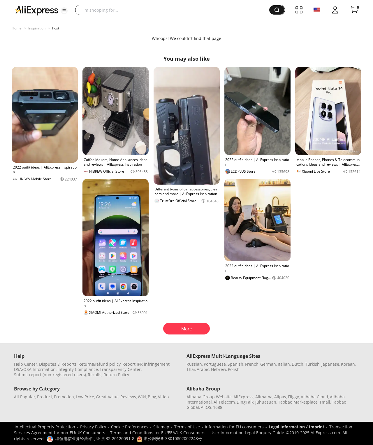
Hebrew (218, 369)
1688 (217, 407)
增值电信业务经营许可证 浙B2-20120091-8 (94, 438)
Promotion (64, 397)
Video (163, 397)
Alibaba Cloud (314, 397)
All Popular (24, 397)
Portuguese (215, 364)
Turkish (312, 364)
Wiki (142, 397)
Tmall (324, 402)
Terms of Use (187, 427)
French (251, 364)
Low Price (85, 397)
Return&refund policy (99, 364)
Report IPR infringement (146, 364)
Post (55, 28)
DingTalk (245, 402)
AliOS (206, 407)
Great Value (107, 397)
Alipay (280, 397)
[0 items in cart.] (354, 10)
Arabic (203, 369)
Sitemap (161, 427)
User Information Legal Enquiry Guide (247, 432)
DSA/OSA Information (35, 369)
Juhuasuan (265, 402)
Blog (152, 397)
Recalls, (95, 374)
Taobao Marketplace (298, 402)
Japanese (330, 364)
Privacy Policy (93, 427)
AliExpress (243, 397)
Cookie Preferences (129, 427)
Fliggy (293, 397)
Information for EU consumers (234, 427)
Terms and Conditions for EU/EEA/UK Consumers (157, 432)
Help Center (25, 364)
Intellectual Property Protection (45, 427)
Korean (348, 364)
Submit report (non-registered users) (50, 374)
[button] (64, 10)
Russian (194, 364)
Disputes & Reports (58, 364)
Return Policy (116, 374)
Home (17, 28)
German (268, 364)
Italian (284, 364)
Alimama (263, 397)
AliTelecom (224, 402)
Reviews (128, 397)
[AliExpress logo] (36, 10)
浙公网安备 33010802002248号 (169, 438)
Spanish (235, 364)
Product (44, 397)
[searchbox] (174, 10)
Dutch (297, 364)
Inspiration (36, 28)
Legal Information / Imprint (296, 427)
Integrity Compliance (77, 369)
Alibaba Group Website (209, 397)
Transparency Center (120, 369)
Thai (190, 369)
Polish (234, 369)
